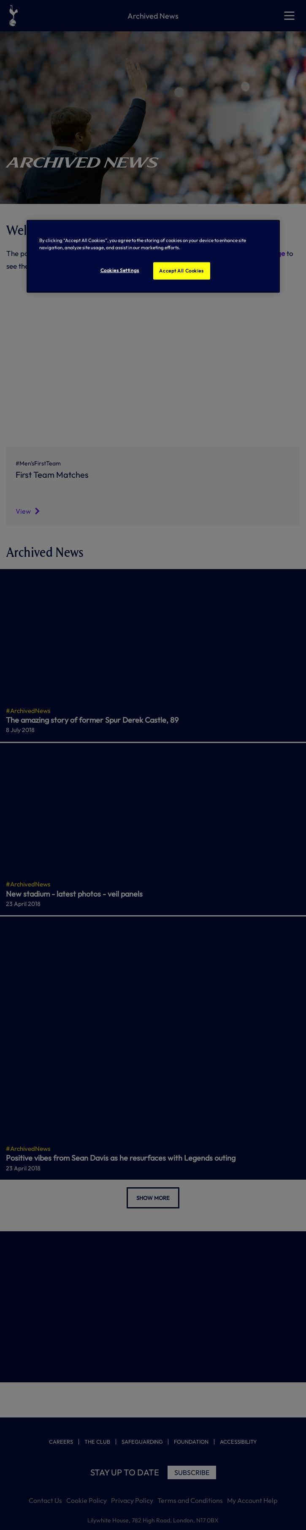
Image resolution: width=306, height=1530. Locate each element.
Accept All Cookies (181, 270)
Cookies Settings (119, 270)
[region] (153, 256)
